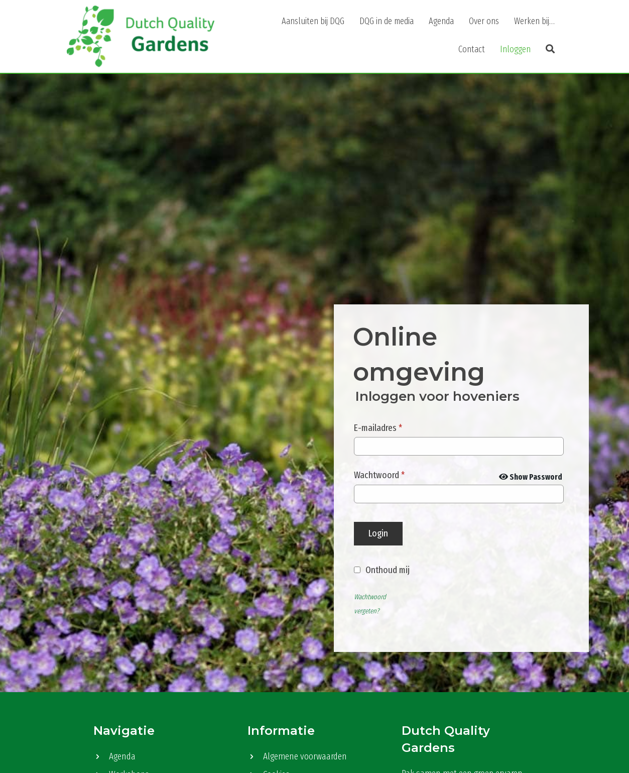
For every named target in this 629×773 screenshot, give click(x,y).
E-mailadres (378, 427)
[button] (550, 49)
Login (378, 533)
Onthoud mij (387, 570)
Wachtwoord (379, 475)
